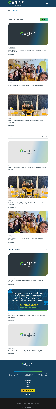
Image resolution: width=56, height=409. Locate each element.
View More (45, 136)
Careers (28, 386)
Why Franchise (28, 380)
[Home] (16, 3)
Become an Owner (28, 390)
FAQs (28, 384)
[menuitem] (19, 404)
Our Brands (28, 382)
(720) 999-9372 (28, 368)
